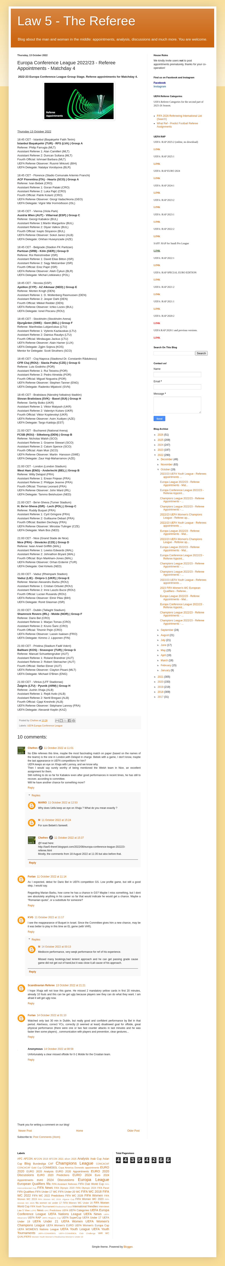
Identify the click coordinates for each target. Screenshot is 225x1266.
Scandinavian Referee (41, 985)
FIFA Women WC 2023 (90, 1199)
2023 (161, 449)
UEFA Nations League (65, 1214)
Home (79, 1130)
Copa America (65, 1167)
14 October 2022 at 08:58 (58, 1048)
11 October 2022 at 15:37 (69, 837)
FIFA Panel (103, 1188)
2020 (161, 681)
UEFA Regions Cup (51, 1218)
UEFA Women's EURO (60, 1225)
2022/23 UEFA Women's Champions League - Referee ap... (181, 516)
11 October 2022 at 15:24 (56, 820)
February (166, 665)
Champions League (74, 1163)
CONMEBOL (50, 1167)
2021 (161, 676)
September (167, 629)
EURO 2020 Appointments (72, 1171)
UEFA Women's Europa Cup (92, 1225)
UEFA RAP (34, 1217)
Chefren (32, 748)
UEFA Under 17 (91, 1217)
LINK (157, 149)
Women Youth (38, 1237)
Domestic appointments (86, 1167)
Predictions (55, 1210)
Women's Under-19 (74, 1237)
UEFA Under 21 (45, 1221)
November (167, 464)
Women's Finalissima (55, 1237)
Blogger (128, 1246)
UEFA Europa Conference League (45, 725)
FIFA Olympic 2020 (64, 1188)
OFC (46, 1210)
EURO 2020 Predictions (53, 1175)
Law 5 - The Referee (76, 21)
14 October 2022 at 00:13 (56, 946)
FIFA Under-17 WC (46, 1191)
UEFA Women (72, 1221)
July (163, 640)
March (165, 660)
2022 (161, 455)
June (164, 645)
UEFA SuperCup (71, 1217)
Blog (27, 1163)
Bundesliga (39, 1163)
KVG (30, 917)
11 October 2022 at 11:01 (58, 748)
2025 (161, 439)
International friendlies (85, 1206)
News (40, 1210)
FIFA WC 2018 (91, 1191)
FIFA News (45, 1187)
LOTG (33, 1210)
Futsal (69, 1206)
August (165, 635)
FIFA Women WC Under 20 (78, 1202)
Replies (36, 795)
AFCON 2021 (56, 1158)
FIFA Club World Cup (91, 1184)
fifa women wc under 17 (48, 1202)
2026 (161, 434)
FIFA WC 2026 (74, 1195)
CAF (50, 1163)
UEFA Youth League (75, 1229)
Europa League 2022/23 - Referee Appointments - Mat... (179, 483)
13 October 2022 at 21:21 (70, 985)
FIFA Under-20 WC (69, 1191)
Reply (31, 787)
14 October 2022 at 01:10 (51, 1015)
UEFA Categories (79, 1210)
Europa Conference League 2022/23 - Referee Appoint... (182, 492)
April (164, 655)
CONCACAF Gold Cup (29, 1167)
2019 (161, 686)
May (163, 650)
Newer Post (25, 1130)
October (166, 469)
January (166, 670)
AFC (19, 1158)
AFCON (28, 1158)
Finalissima (60, 1206)
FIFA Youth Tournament (42, 1206)
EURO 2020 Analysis (39, 1171)
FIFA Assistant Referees (64, 1184)
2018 (161, 691)
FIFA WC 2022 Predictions (48, 1195)
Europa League (93, 1179)
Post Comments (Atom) (46, 1136)
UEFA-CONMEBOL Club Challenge (77, 1233)
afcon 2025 (70, 1158)
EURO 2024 (82, 1175)
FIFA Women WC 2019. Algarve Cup (56, 1199)
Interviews (104, 1206)
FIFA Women (93, 1195)
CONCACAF (102, 1163)
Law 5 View (23, 1210)
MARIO (42, 802)
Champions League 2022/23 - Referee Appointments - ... (182, 500)
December (167, 459)
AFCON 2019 (41, 1158)
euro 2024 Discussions (55, 1180)
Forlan (32, 876)
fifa (48, 1184)
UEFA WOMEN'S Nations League (38, 1229)
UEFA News (92, 1214)
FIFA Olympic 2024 (86, 1188)
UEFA (65, 1210)
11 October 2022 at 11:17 (49, 917)
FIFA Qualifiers (25, 1191)
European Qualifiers (31, 1184)
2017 (161, 696)
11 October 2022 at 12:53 (62, 802)
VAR (100, 1233)
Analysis (83, 1158)
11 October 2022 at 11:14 (51, 876)
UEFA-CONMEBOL (47, 1233)
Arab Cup (95, 1158)
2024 (161, 444)
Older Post (133, 1130)
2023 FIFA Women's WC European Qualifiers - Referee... (180, 589)
